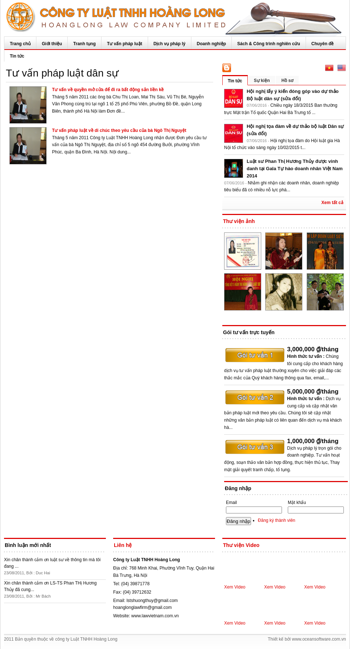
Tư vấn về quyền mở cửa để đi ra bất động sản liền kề (108, 89)
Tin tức (17, 56)
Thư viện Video (241, 545)
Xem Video (234, 587)
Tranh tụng (84, 43)
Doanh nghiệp (211, 43)
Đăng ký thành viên (276, 520)
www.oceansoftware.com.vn (319, 639)
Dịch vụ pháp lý (170, 43)
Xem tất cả (332, 202)
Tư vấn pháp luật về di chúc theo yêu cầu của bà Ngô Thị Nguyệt (119, 130)
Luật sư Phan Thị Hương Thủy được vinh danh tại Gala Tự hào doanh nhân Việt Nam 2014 (295, 169)
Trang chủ (20, 43)
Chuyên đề (322, 43)
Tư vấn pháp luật (124, 43)
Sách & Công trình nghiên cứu (268, 43)
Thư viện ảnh (239, 221)
